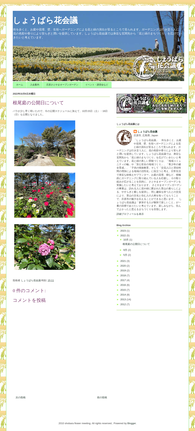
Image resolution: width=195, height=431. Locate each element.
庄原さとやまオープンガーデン (62, 84)
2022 (123, 235)
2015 (123, 289)
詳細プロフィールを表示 (130, 214)
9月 (125, 250)
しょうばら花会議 (45, 20)
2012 (123, 304)
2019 (123, 270)
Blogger (131, 423)
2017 (123, 280)
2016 (123, 285)
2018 (123, 275)
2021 (123, 261)
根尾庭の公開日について (136, 244)
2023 (123, 230)
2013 (123, 299)
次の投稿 (21, 397)
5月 (125, 254)
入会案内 (34, 84)
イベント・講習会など (96, 84)
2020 (123, 265)
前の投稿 (102, 397)
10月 (126, 239)
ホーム (19, 84)
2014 (123, 294)
